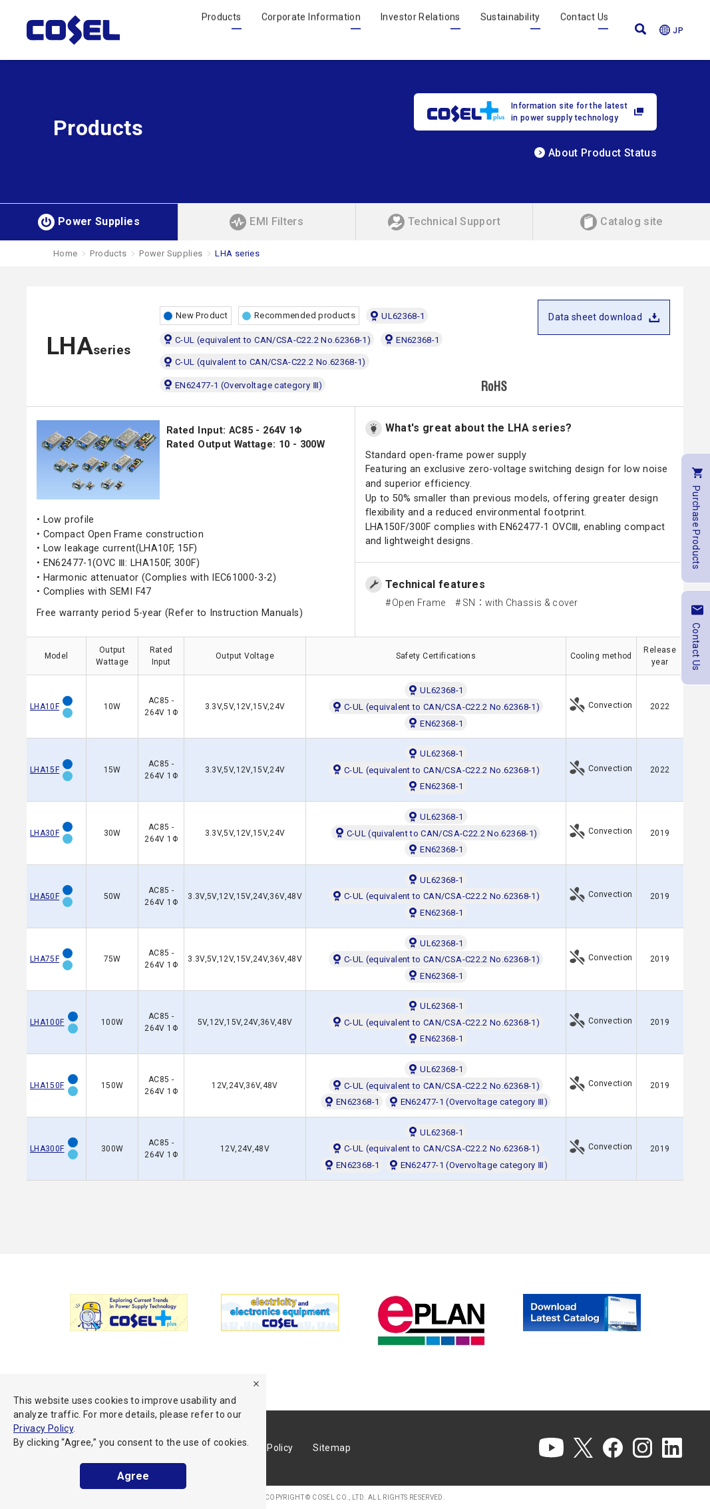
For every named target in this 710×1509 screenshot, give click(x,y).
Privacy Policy (43, 1428)
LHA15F (44, 769)
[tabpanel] (128, 1313)
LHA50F (44, 896)
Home (65, 253)
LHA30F (44, 833)
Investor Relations (420, 29)
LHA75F (44, 959)
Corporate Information (311, 29)
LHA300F (47, 1148)
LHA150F (47, 1085)
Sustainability (510, 29)
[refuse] (256, 1383)
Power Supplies (170, 253)
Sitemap (332, 1447)
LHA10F (44, 706)
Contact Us (584, 29)
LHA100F (47, 1022)
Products (222, 29)
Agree (133, 1476)
